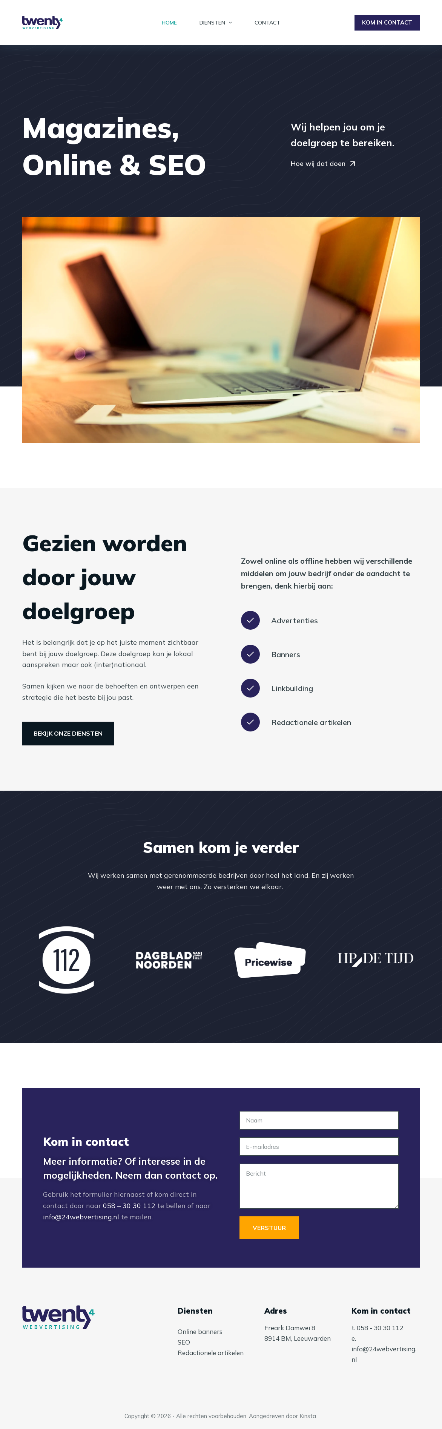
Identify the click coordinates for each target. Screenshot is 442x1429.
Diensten (217, 22)
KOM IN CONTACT (387, 22)
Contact (267, 22)
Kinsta (307, 1416)
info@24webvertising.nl (81, 1217)
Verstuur (269, 1227)
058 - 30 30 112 (380, 1328)
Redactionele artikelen (211, 1353)
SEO (184, 1342)
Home (169, 22)
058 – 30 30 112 (129, 1205)
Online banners (200, 1331)
